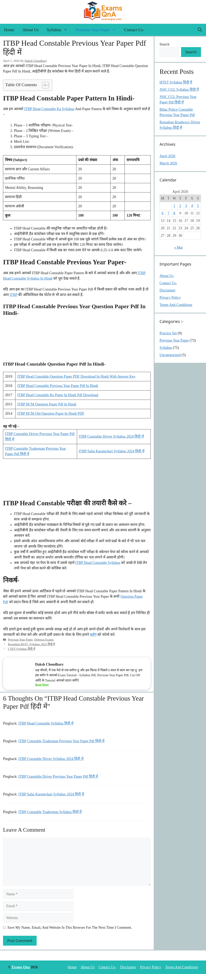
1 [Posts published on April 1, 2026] (174, 206)
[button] (200, 30)
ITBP (13, 295)
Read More (42, 684)
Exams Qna (21, 967)
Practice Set (168, 333)
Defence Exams (44, 639)
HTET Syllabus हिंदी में (176, 82)
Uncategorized (170, 355)
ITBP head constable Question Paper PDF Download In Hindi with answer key (76, 376)
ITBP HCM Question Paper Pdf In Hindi (46, 404)
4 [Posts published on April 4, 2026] (192, 206)
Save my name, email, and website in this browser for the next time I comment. (69, 927)
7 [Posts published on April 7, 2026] (168, 213)
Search (164, 44)
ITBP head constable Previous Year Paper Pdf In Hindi (57, 386)
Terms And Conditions (176, 305)
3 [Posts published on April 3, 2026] (186, 206)
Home (9, 29)
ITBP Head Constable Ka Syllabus (49, 109)
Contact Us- (134, 29)
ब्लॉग (93, 635)
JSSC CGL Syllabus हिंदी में (179, 90)
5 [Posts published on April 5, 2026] (198, 206)
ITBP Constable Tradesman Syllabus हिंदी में (50, 812)
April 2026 (167, 156)
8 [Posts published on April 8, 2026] (174, 213)
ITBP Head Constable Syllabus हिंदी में (46, 723)
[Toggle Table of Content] (43, 85)
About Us (30, 29)
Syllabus (59, 30)
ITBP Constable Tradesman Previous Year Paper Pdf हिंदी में (62, 741)
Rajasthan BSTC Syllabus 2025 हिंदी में (31, 644)
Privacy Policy (170, 298)
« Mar (178, 247)
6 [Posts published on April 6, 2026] (163, 213)
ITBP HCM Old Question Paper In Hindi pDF (50, 414)
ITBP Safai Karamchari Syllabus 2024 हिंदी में (111, 451)
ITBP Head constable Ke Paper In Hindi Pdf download (57, 395)
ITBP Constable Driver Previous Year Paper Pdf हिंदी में (58, 776)
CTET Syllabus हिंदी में (21, 648)
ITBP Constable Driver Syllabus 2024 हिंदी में (111, 436)
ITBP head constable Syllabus (97, 563)
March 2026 (168, 163)
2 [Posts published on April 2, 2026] (180, 206)
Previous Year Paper (98, 30)
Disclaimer (167, 290)
